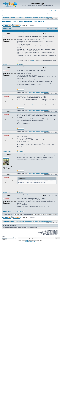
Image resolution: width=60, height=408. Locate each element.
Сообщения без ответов (7, 15)
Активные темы (17, 15)
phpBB (27, 240)
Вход (4, 10)
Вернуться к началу (7, 64)
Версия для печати (7, 28)
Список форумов (6, 17)
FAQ (51, 10)
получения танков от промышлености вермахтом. (23, 21)
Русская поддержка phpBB (30, 241)
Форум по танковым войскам (17, 17)
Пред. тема (49, 28)
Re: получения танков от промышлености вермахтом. (38, 66)
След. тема (55, 28)
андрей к (32, 60)
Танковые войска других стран (31, 17)
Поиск (56, 10)
